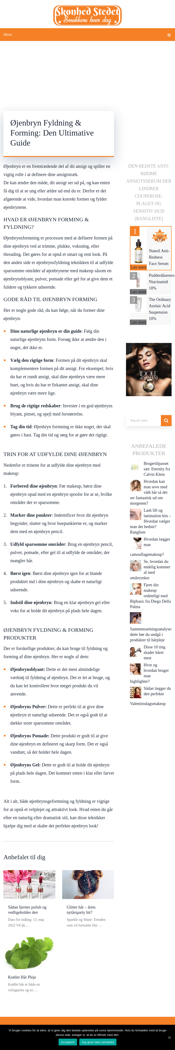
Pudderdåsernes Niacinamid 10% (162, 281)
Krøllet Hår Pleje (22, 977)
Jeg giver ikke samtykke (98, 1042)
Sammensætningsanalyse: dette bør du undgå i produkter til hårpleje (151, 634)
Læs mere (139, 267)
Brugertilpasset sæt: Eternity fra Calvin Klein (157, 469)
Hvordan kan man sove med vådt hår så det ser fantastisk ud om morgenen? (148, 492)
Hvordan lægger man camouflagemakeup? (150, 547)
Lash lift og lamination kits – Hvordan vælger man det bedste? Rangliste (150, 521)
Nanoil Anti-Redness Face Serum (159, 257)
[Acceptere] (169, 1037)
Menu (7, 34)
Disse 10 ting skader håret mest (154, 652)
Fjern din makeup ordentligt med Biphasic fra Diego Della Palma (150, 596)
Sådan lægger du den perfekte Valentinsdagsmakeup (150, 696)
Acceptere (68, 1042)
